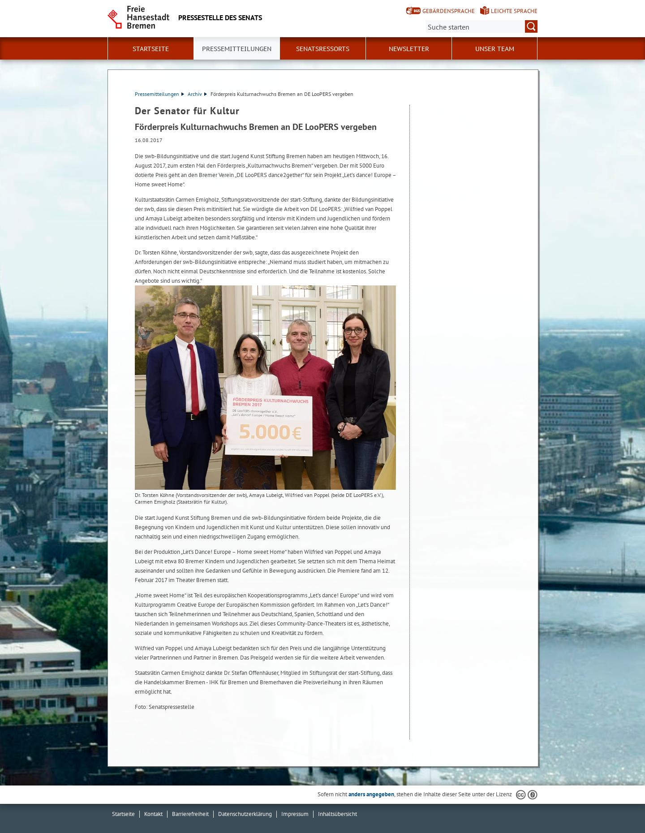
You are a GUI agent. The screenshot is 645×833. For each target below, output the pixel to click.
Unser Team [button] (494, 49)
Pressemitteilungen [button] (236, 49)
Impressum (295, 814)
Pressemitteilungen (159, 94)
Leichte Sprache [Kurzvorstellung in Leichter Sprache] (514, 11)
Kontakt (153, 814)
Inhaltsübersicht (337, 814)
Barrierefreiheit (190, 814)
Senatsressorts (322, 49)
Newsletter (409, 49)
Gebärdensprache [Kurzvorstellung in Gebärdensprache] (448, 11)
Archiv (197, 94)
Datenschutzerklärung (245, 814)
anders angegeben (371, 794)
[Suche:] (482, 26)
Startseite (151, 49)
